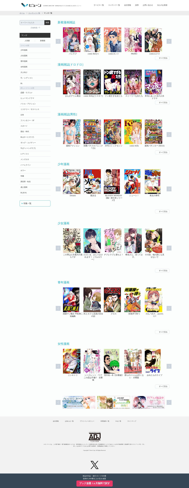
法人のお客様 (162, 5)
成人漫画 (24, 187)
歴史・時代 (25, 131)
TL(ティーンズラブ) (28, 148)
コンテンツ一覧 (114, 5)
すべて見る (163, 58)
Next (169, 41)
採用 (137, 5)
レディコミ (25, 154)
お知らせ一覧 (69, 421)
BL (22, 83)
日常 (22, 115)
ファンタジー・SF (27, 120)
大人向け (24, 72)
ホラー (23, 170)
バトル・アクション (28, 104)
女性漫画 (24, 67)
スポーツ (24, 126)
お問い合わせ (148, 5)
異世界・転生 (26, 182)
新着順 (42, 41)
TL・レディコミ (27, 78)
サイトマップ (131, 421)
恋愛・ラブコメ (26, 93)
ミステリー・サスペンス (30, 109)
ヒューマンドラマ (27, 98)
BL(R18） (24, 193)
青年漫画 (24, 61)
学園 (22, 176)
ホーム (22, 13)
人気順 (27, 41)
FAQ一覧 (118, 421)
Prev (58, 41)
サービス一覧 (99, 5)
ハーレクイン (26, 165)
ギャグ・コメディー (28, 143)
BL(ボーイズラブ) (27, 137)
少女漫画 (24, 56)
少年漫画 (24, 50)
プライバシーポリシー (87, 421)
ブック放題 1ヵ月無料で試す (94, 483)
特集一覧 (27, 203)
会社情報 (127, 5)
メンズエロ (25, 159)
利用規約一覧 (105, 421)
